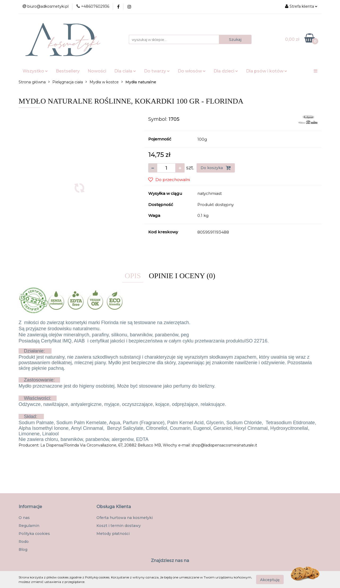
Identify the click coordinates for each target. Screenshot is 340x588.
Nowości (97, 71)
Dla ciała (125, 71)
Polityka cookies (34, 533)
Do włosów (192, 71)
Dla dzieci (226, 71)
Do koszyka (216, 167)
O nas (24, 517)
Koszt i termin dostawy (118, 525)
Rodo (24, 541)
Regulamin (29, 525)
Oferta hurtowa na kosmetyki (124, 517)
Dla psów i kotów (266, 71)
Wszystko (35, 71)
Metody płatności (113, 533)
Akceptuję (270, 579)
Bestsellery (68, 71)
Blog (23, 549)
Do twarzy (157, 71)
